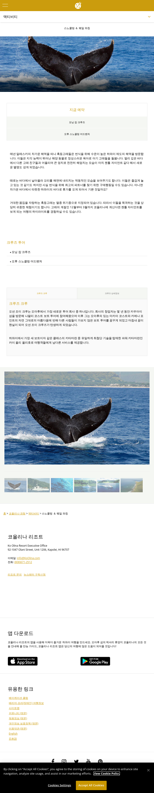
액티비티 (33, 513)
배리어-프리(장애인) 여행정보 (26, 703)
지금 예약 (77, 109)
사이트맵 (14, 708)
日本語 (13, 739)
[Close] (148, 770)
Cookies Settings (59, 785)
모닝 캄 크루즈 (77, 122)
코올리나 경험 (17, 513)
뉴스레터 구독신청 (35, 574)
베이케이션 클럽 (18, 698)
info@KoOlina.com (28, 558)
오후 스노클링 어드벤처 (77, 134)
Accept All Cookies (91, 785)
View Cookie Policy (106, 773)
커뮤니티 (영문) (18, 713)
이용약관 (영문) (18, 728)
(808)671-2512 (23, 562)
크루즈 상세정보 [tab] (112, 293)
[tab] (77, 252)
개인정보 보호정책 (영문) (23, 723)
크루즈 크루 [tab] (42, 293)
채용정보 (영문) (18, 718)
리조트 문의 (15, 574)
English (13, 734)
